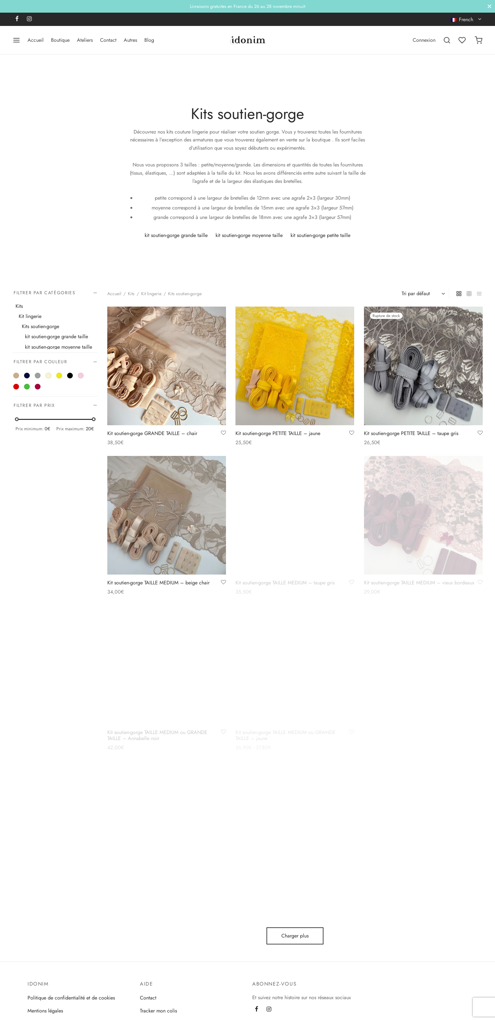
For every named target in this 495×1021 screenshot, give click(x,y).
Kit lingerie (30, 316)
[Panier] (478, 40)
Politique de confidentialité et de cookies (71, 997)
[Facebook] (17, 19)
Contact (108, 40)
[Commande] (422, 293)
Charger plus (295, 935)
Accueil (36, 40)
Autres (130, 40)
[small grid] (469, 293)
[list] (479, 293)
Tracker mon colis (158, 1010)
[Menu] (16, 40)
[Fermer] (489, 6)
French (463, 19)
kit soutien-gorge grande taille (56, 336)
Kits (131, 293)
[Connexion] (424, 40)
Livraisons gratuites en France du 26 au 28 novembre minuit (247, 6)
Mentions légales (45, 1010)
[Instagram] (29, 19)
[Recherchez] (447, 40)
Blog (149, 40)
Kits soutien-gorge (40, 326)
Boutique (60, 40)
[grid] (458, 293)
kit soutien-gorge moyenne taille (58, 347)
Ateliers (85, 40)
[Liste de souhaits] (462, 40)
